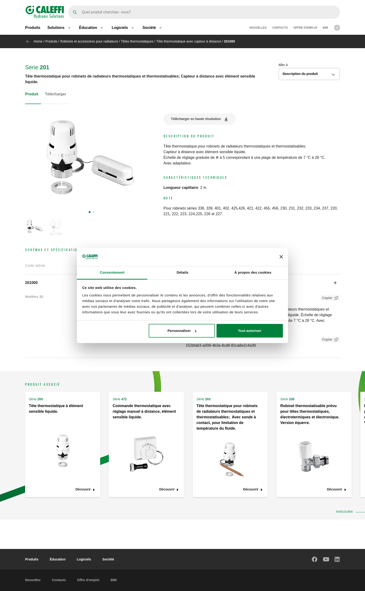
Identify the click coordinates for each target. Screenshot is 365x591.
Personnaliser (181, 331)
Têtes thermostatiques (137, 41)
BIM (325, 27)
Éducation (58, 559)
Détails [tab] (182, 272)
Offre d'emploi (305, 27)
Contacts (280, 27)
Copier (326, 298)
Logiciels (84, 559)
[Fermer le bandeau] (281, 256)
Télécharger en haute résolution (196, 119)
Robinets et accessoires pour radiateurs (89, 41)
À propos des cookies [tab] (252, 272)
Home (38, 41)
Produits (32, 28)
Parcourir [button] (345, 511)
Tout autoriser (250, 331)
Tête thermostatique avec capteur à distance (188, 41)
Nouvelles (258, 27)
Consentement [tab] (112, 272)
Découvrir (83, 489)
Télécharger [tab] (55, 94)
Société (108, 559)
